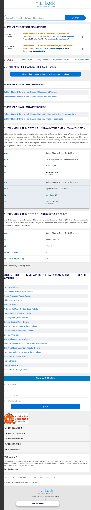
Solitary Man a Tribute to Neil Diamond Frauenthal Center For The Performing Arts (40, 114)
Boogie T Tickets (11, 335)
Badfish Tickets (10, 305)
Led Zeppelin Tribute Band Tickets (19, 331)
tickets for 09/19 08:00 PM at (48, 36)
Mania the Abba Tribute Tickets (17, 296)
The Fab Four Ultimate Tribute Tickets (20, 326)
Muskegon (49, 166)
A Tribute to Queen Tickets (15, 357)
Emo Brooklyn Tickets (13, 365)
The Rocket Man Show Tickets (17, 339)
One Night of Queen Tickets (16, 318)
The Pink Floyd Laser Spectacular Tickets (22, 348)
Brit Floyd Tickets (11, 287)
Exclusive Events (12, 449)
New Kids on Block (83, 60)
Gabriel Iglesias (28, 60)
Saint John (50, 195)
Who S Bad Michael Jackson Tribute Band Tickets (25, 344)
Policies (56, 497)
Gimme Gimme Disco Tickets (16, 322)
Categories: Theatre (14, 439)
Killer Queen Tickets (13, 300)
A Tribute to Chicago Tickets (16, 370)
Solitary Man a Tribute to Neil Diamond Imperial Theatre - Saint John (33, 119)
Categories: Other (13, 444)
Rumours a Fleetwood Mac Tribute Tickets (22, 352)
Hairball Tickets (10, 361)
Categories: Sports (13, 428)
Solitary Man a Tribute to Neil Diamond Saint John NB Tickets (30, 97)
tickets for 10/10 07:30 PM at (48, 48)
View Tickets (82, 37)
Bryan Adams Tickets (63, 60)
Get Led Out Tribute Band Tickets (18, 292)
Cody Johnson (44, 60)
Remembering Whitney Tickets (17, 313)
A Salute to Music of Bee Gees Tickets (21, 309)
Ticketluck (45, 4)
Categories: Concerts (15, 433)
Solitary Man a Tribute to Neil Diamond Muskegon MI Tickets (30, 92)
